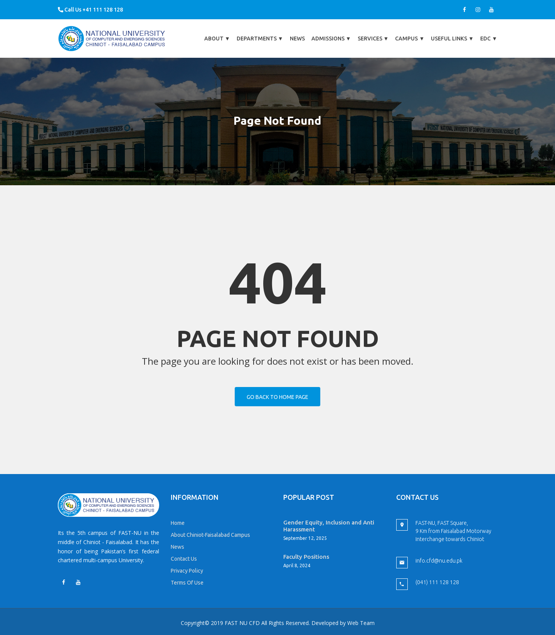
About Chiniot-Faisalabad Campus (210, 535)
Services (373, 38)
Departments (260, 38)
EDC (488, 38)
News (297, 38)
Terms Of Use (187, 583)
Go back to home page (277, 397)
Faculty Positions (306, 556)
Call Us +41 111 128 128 (90, 10)
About (217, 38)
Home (178, 523)
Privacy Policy (187, 571)
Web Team (361, 623)
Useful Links (452, 38)
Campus (409, 38)
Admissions (331, 38)
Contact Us (184, 559)
